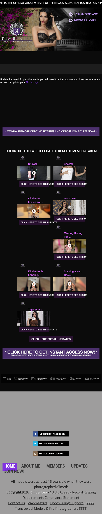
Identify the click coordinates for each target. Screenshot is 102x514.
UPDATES (79, 467)
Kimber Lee (38, 492)
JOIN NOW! (14, 472)
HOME (9, 467)
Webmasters (37, 503)
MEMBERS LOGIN (85, 20)
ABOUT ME (30, 467)
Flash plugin (32, 82)
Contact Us (16, 503)
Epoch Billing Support (67, 503)
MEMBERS (55, 467)
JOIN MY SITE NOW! (86, 14)
